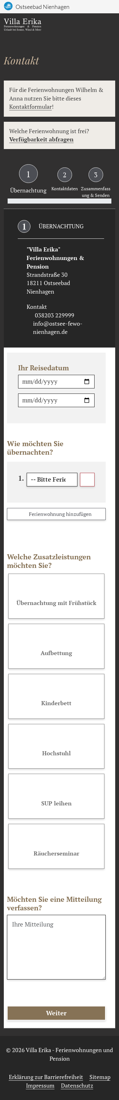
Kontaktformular (30, 106)
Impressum (40, 1085)
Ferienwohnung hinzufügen (56, 514)
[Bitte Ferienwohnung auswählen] (52, 479)
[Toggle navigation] (108, 26)
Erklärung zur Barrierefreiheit (46, 1077)
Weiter (56, 1013)
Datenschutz (77, 1085)
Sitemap (99, 1077)
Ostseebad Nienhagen (42, 6)
